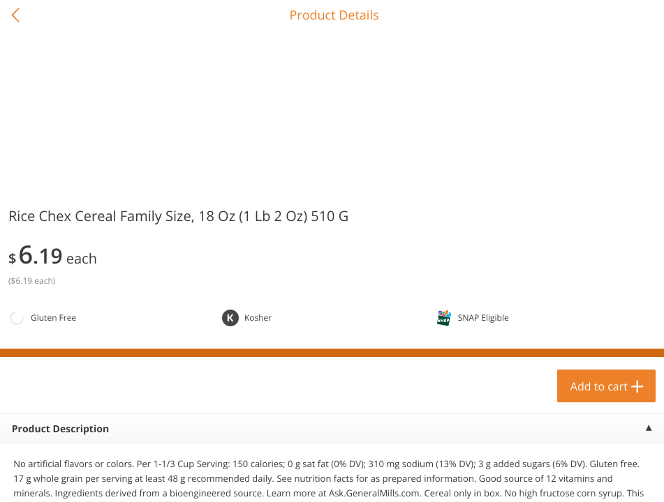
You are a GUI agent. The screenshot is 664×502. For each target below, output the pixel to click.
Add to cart (599, 386)
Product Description (60, 429)
